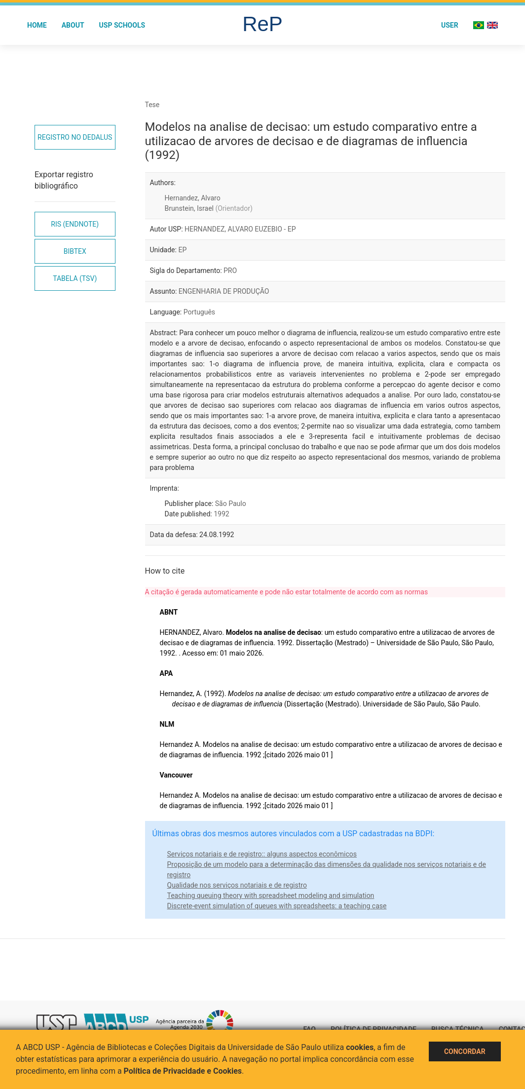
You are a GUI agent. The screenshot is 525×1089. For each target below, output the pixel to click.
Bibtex (75, 251)
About (73, 25)
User (449, 25)
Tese (152, 105)
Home (37, 25)
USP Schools (122, 25)
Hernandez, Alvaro (193, 198)
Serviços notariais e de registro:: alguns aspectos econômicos (262, 854)
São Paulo (230, 503)
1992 (221, 514)
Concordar (465, 1051)
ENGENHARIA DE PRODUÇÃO (224, 291)
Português (199, 312)
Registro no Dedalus (75, 137)
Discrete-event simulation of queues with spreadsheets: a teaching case (277, 906)
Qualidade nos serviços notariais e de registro (237, 885)
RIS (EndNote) (75, 224)
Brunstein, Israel (209, 208)
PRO (230, 270)
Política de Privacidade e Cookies (183, 1071)
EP (182, 250)
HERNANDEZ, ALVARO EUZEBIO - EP (240, 229)
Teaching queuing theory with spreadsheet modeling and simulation (271, 895)
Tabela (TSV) (75, 278)
